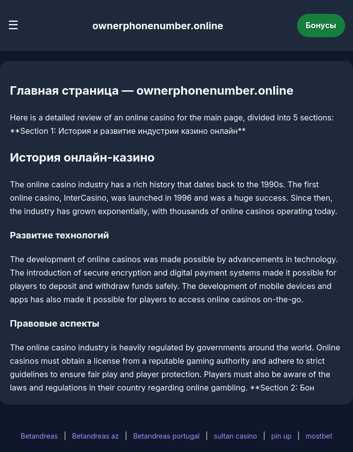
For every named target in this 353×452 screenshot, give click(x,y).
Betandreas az (95, 436)
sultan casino (235, 436)
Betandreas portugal (166, 436)
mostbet (318, 436)
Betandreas (39, 436)
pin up (281, 436)
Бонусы (321, 25)
